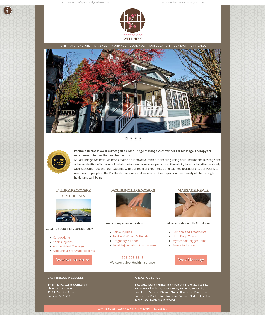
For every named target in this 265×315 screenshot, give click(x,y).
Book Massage (190, 259)
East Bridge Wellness (132, 23)
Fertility (118, 236)
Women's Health (137, 236)
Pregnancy (120, 241)
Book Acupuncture (72, 259)
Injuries (127, 232)
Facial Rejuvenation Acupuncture (134, 245)
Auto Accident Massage (68, 246)
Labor (134, 241)
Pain (116, 232)
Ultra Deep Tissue (185, 236)
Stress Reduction (184, 245)
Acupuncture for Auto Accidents (74, 251)
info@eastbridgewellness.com (93, 2)
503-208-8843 (68, 2)
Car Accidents (62, 237)
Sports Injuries (63, 242)
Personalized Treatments (189, 232)
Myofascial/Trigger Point (189, 241)
